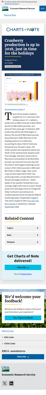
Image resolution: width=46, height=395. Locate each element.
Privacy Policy (25, 274)
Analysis (11, 242)
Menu (43, 8)
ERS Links (9, 337)
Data (9, 235)
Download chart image (14, 109)
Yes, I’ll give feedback (23, 317)
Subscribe (21, 267)
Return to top (8, 331)
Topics (10, 228)
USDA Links (9, 343)
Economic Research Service (22, 8)
